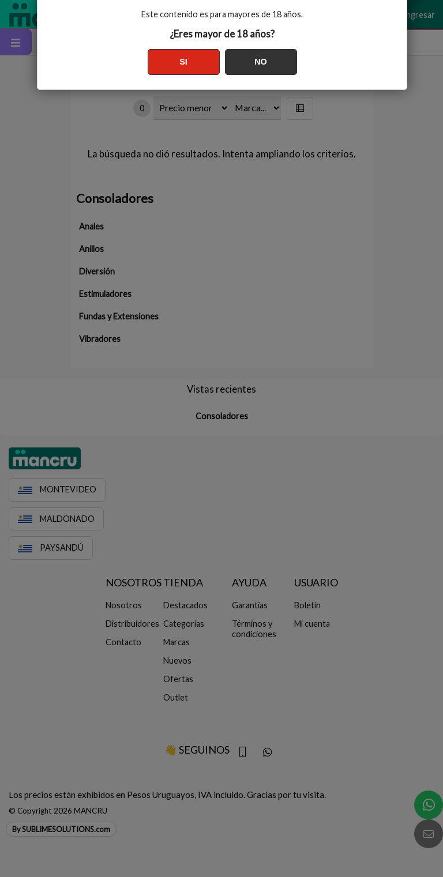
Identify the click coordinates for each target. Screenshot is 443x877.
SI (183, 61)
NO (260, 61)
